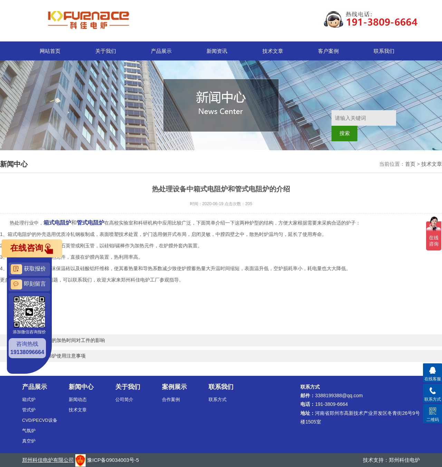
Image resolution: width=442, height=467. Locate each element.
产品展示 (161, 51)
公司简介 (124, 399)
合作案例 (171, 399)
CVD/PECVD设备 (39, 420)
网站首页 (50, 51)
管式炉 (29, 409)
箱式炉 (29, 399)
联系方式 (218, 399)
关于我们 (105, 51)
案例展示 (174, 386)
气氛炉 (29, 430)
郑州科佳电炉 (404, 460)
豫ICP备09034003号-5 (113, 460)
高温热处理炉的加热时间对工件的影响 (64, 340)
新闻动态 (78, 399)
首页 (410, 164)
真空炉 (29, 441)
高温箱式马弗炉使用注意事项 (54, 356)
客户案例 (328, 51)
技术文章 (272, 51)
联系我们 (384, 51)
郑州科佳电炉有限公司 (48, 460)
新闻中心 (81, 386)
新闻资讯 (216, 51)
